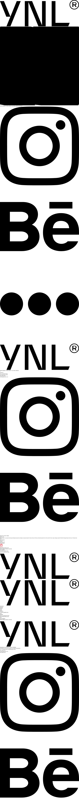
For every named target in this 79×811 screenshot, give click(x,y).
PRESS (1, 541)
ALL (0, 540)
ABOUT (10, 106)
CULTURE (13, 106)
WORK (1, 106)
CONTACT (20, 106)
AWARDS (3, 540)
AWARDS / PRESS (5, 106)
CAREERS (17, 106)
